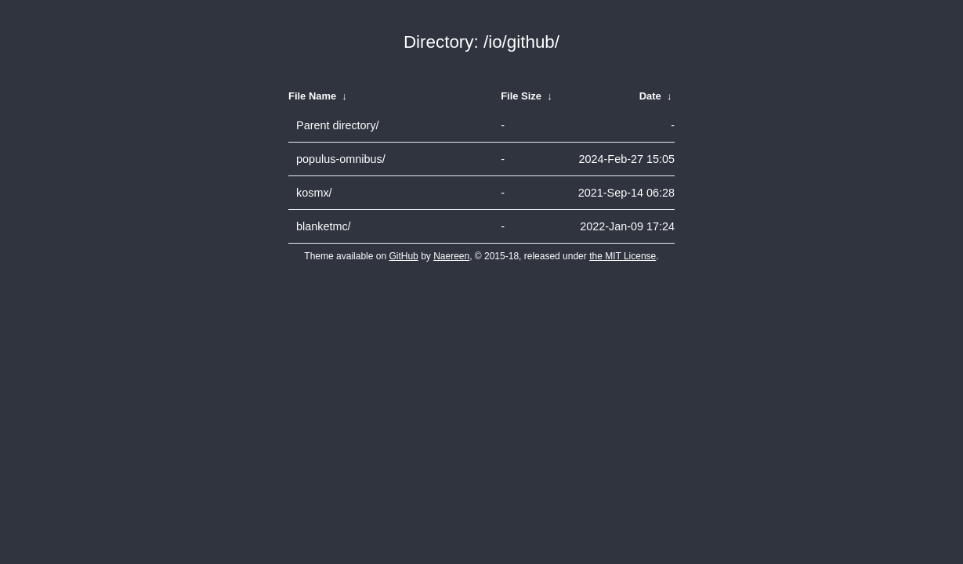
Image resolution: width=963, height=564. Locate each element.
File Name (312, 96)
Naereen (451, 256)
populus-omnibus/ (341, 159)
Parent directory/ (337, 125)
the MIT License (622, 256)
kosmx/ (314, 192)
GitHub (403, 256)
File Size (521, 96)
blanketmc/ (323, 226)
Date (650, 96)
